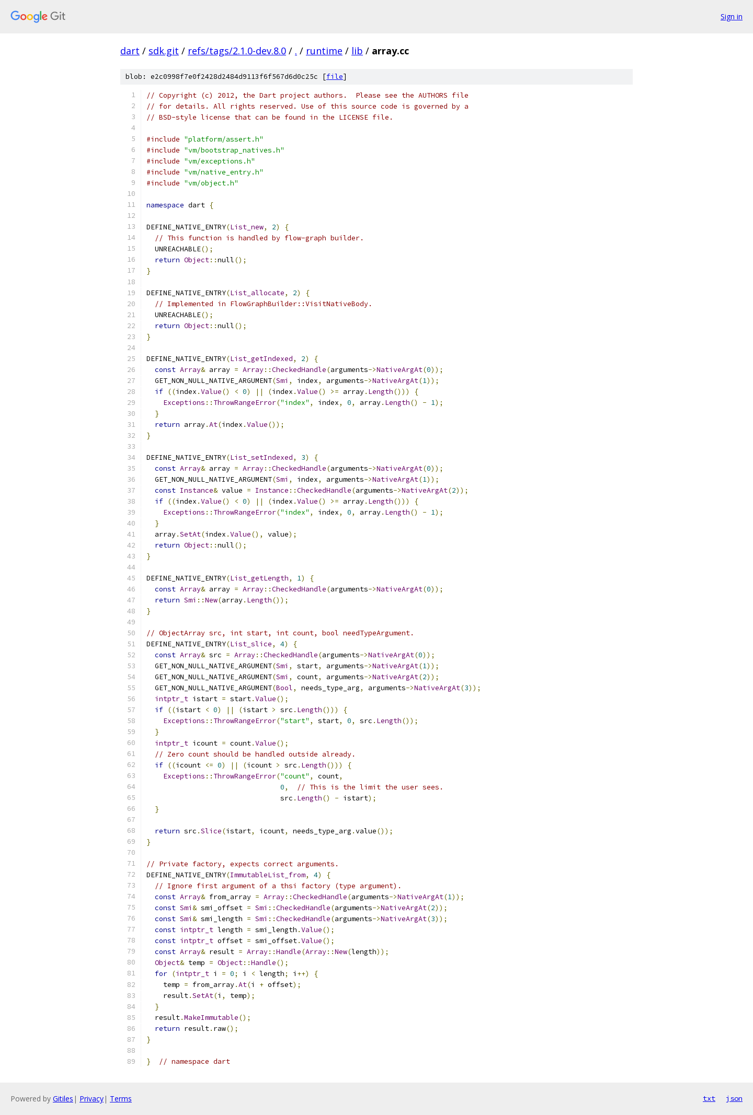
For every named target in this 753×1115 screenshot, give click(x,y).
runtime (324, 50)
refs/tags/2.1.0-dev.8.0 (237, 50)
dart (130, 50)
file (334, 76)
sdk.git (164, 50)
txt (709, 1098)
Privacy (91, 1099)
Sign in (732, 16)
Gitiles (63, 1099)
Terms (121, 1099)
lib (357, 50)
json (734, 1098)
